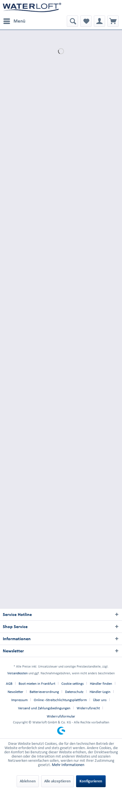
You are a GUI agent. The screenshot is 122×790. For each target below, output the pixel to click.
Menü (14, 20)
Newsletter (15, 692)
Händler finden (101, 683)
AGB (9, 683)
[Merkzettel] (86, 21)
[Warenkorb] (113, 21)
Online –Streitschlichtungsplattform (60, 700)
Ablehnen (28, 781)
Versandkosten (17, 673)
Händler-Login (100, 692)
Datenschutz (74, 692)
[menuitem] (14, 21)
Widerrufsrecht (88, 708)
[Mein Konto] (99, 21)
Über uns (100, 700)
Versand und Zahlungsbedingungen (44, 708)
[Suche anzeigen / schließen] (72, 21)
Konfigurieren (90, 781)
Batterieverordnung (44, 692)
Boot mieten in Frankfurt (37, 683)
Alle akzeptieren (57, 781)
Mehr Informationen (68, 765)
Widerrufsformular (61, 716)
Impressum (19, 700)
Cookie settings (72, 683)
